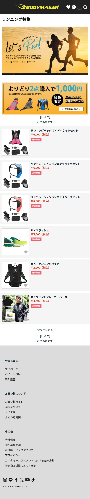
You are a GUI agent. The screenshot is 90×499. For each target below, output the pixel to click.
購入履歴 (10, 379)
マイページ (11, 369)
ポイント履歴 (13, 374)
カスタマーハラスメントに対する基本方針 (29, 460)
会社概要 (10, 439)
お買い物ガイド (14, 401)
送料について (13, 407)
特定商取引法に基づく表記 (20, 465)
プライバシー (13, 455)
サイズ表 (10, 412)
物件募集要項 (13, 445)
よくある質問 (13, 417)
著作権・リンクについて (19, 450)
